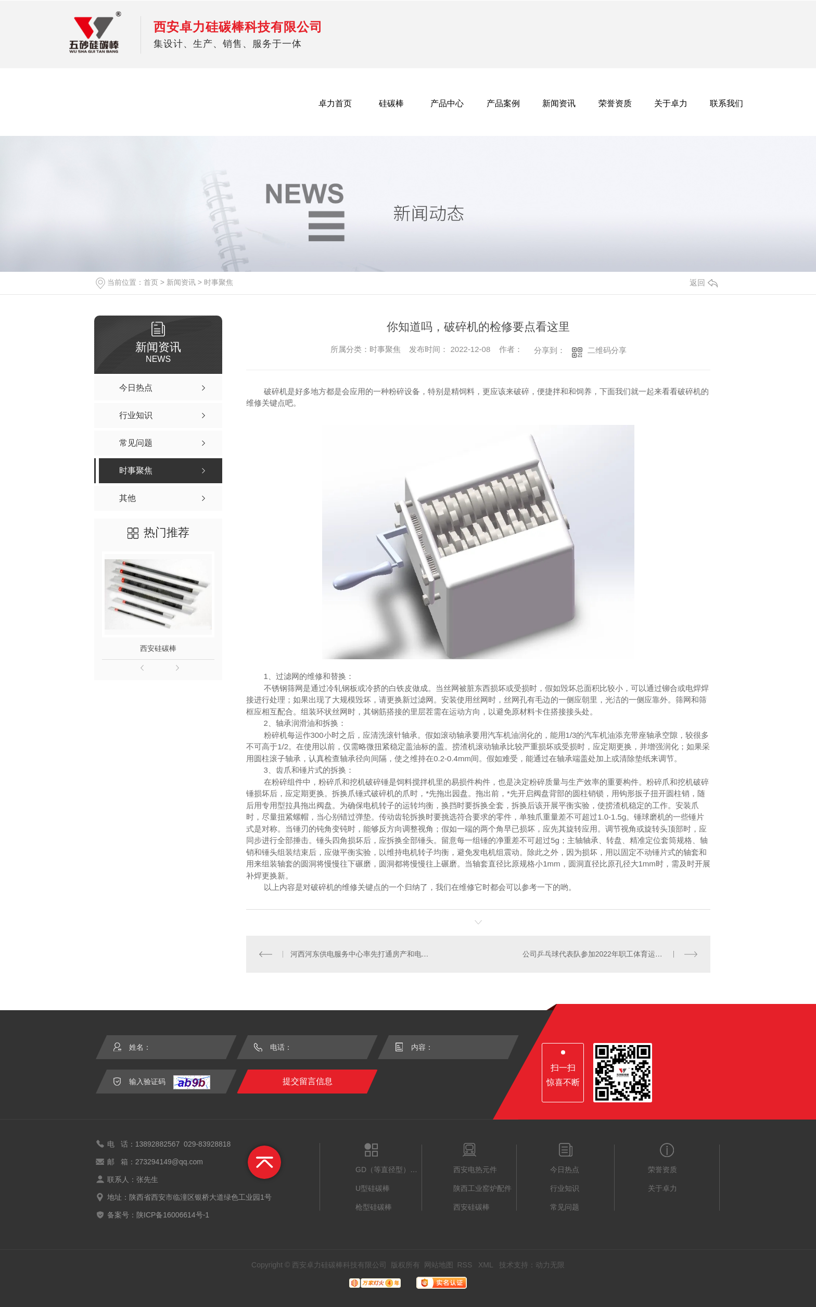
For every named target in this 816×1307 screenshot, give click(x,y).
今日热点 (564, 1169)
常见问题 (564, 1207)
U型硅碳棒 (372, 1188)
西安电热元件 (475, 1169)
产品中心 (447, 103)
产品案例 (503, 103)
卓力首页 (335, 103)
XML (486, 1265)
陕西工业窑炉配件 (482, 1188)
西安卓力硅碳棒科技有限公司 (238, 27)
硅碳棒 (391, 103)
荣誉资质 (615, 103)
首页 (151, 282)
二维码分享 (607, 350)
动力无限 (550, 1265)
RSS (465, 1265)
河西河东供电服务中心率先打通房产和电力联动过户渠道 (362, 954)
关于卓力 (670, 103)
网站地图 (438, 1265)
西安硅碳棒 (158, 648)
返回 (704, 282)
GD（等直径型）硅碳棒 (388, 1169)
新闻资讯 (559, 103)
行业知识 (564, 1188)
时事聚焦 (218, 282)
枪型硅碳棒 (373, 1207)
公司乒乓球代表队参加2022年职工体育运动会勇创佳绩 (610, 954)
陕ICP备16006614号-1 (172, 1215)
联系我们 (726, 103)
